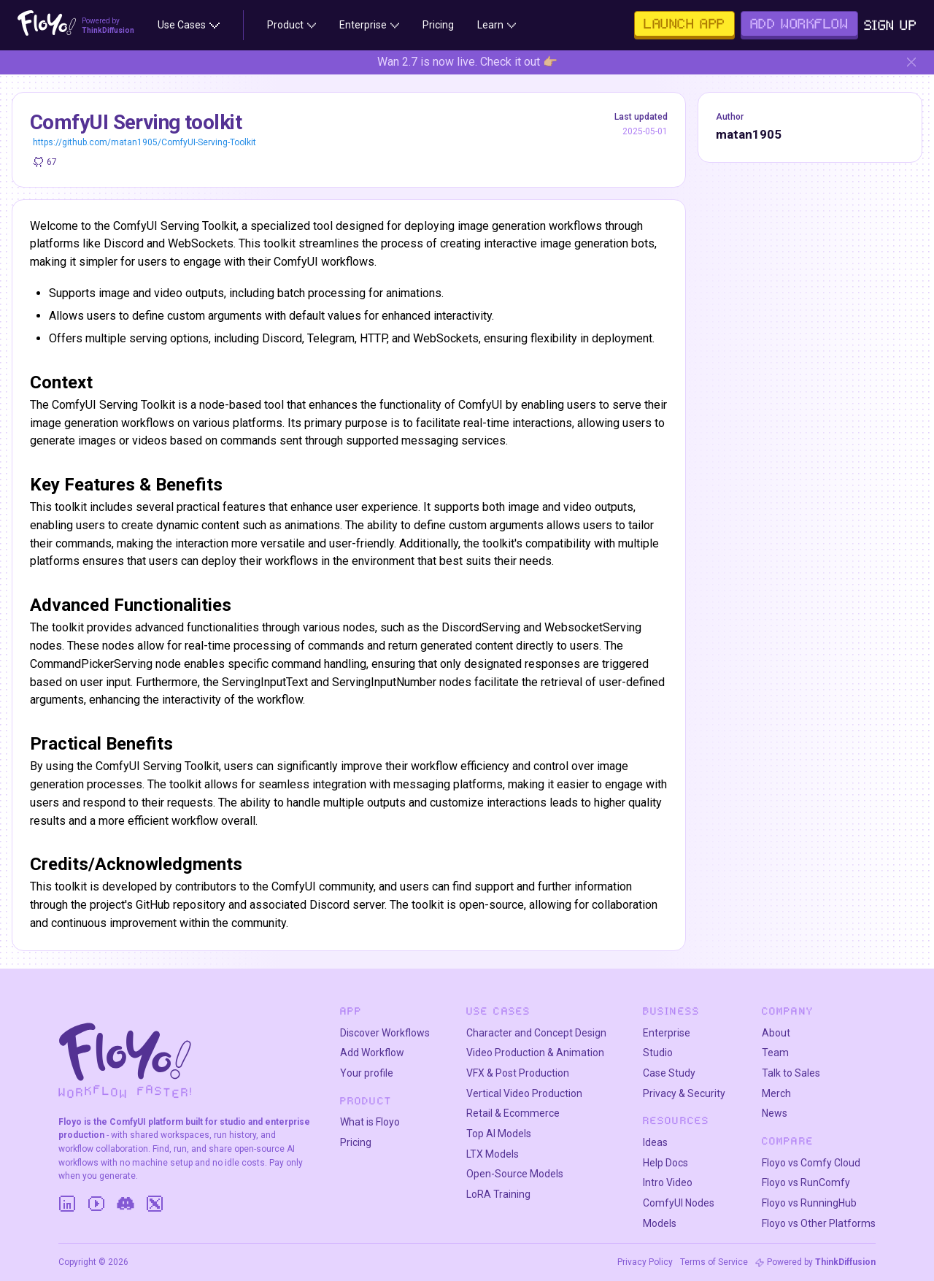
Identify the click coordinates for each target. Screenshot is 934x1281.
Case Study (669, 1073)
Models (659, 1223)
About (776, 1033)
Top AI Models (498, 1133)
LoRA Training (498, 1194)
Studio (658, 1052)
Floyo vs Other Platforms (819, 1223)
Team (775, 1052)
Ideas (655, 1142)
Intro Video (667, 1182)
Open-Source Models (514, 1174)
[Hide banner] (911, 62)
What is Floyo (370, 1122)
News (774, 1113)
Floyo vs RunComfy (806, 1182)
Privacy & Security (684, 1093)
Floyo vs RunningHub (809, 1203)
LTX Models (492, 1154)
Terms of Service (714, 1262)
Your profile (366, 1073)
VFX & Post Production (517, 1073)
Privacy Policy (645, 1262)
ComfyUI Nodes (678, 1203)
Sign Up (890, 25)
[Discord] (125, 1203)
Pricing (355, 1142)
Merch (776, 1093)
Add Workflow (372, 1052)
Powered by (821, 1262)
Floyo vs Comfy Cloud (811, 1163)
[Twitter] (154, 1203)
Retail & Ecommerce (513, 1113)
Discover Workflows (385, 1033)
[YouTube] (96, 1203)
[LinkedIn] (67, 1203)
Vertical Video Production (524, 1093)
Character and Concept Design (536, 1033)
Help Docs (665, 1163)
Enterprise (666, 1033)
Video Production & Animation (535, 1052)
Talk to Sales (791, 1073)
